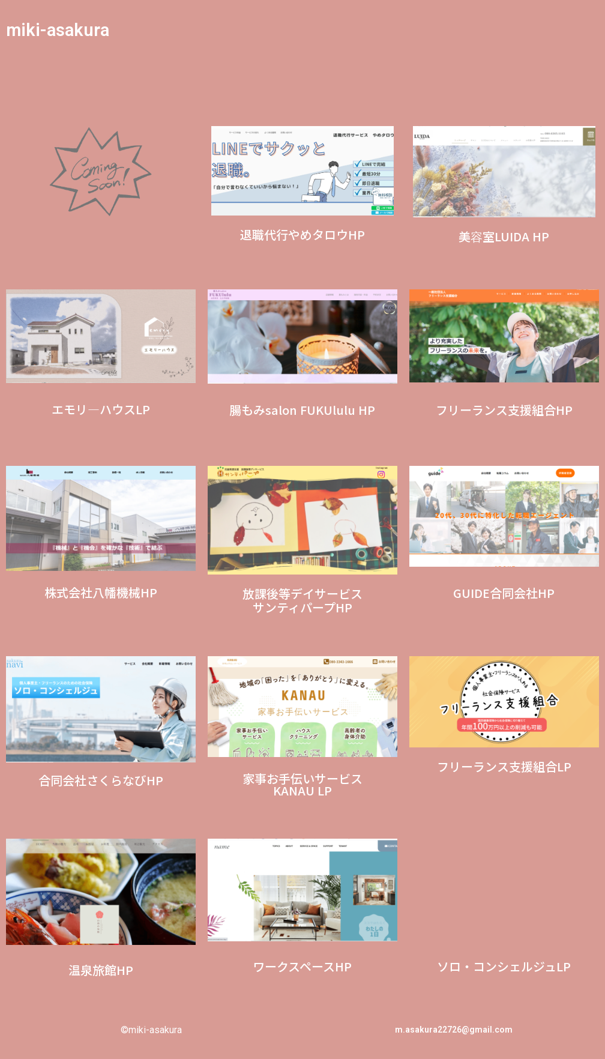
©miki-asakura (151, 1030)
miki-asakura (59, 29)
